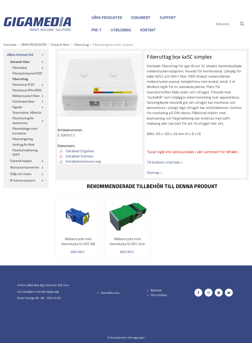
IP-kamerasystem (27, 180)
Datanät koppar (27, 160)
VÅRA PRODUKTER (106, 18)
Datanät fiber (27, 61)
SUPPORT (168, 18)
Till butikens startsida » (165, 162)
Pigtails (28, 107)
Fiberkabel (28, 67)
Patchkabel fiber (28, 101)
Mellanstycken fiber (28, 95)
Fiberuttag (20, 78)
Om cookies (159, 294)
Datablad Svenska (76, 156)
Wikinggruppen (136, 337)
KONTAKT (148, 30)
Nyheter (156, 290)
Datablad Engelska (76, 151)
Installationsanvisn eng (80, 161)
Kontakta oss (110, 292)
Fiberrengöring (22, 138)
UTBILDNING (121, 30)
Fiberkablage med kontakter (24, 131)
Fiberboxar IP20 (28, 84)
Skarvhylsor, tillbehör (27, 112)
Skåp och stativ (27, 173)
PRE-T (96, 30)
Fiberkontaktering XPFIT (24, 152)
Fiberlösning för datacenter (28, 120)
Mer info (78, 252)
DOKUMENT (141, 18)
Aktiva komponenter (27, 167)
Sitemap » (154, 172)
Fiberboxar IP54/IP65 (27, 90)
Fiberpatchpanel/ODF (27, 73)
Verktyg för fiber (23, 144)
